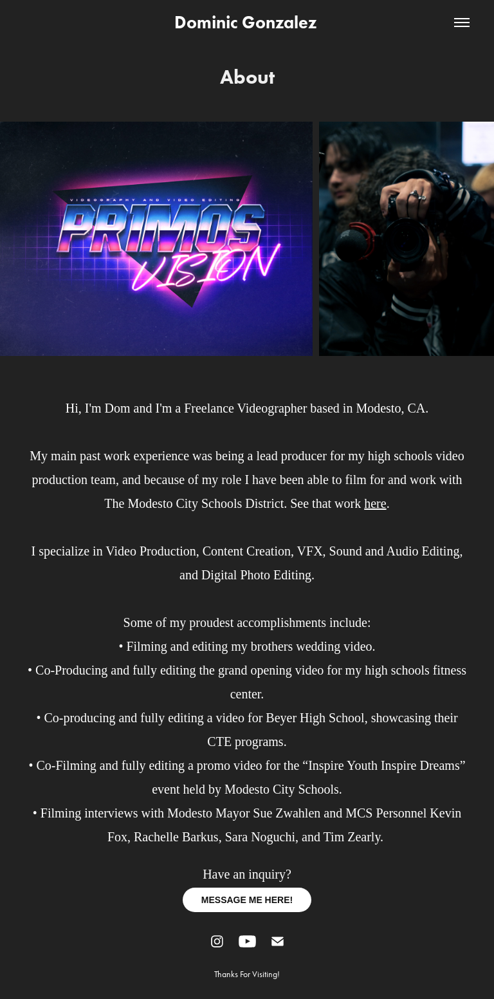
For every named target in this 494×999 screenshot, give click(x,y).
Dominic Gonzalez (247, 22)
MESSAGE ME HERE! (247, 900)
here (375, 503)
